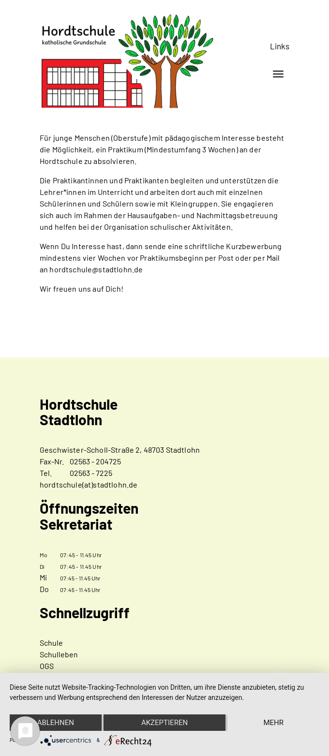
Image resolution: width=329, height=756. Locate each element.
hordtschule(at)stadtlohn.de (88, 484)
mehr (273, 722)
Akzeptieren (164, 722)
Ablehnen (55, 722)
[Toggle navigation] (278, 74)
